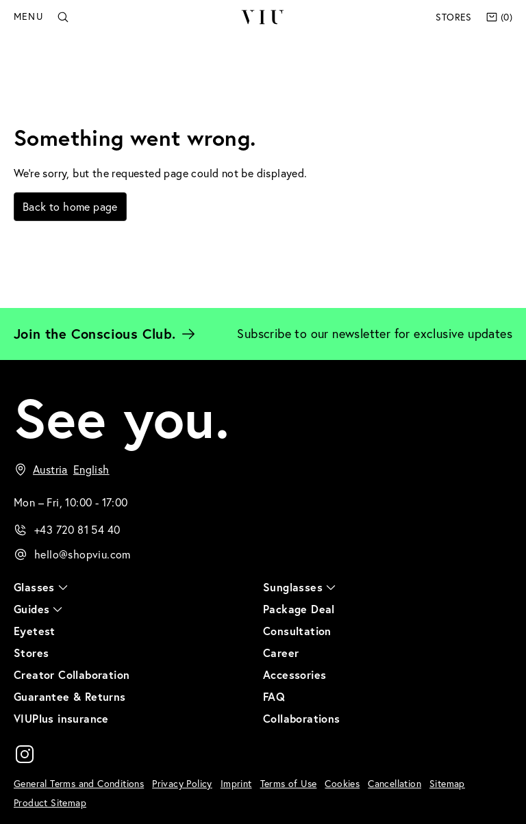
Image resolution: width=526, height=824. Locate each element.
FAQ (274, 696)
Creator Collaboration (71, 674)
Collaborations (301, 718)
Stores (453, 17)
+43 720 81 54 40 (77, 530)
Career (281, 652)
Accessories (294, 674)
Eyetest (34, 630)
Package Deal (299, 609)
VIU (262, 17)
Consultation (297, 630)
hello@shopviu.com (82, 554)
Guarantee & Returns (70, 696)
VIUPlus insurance (61, 718)
